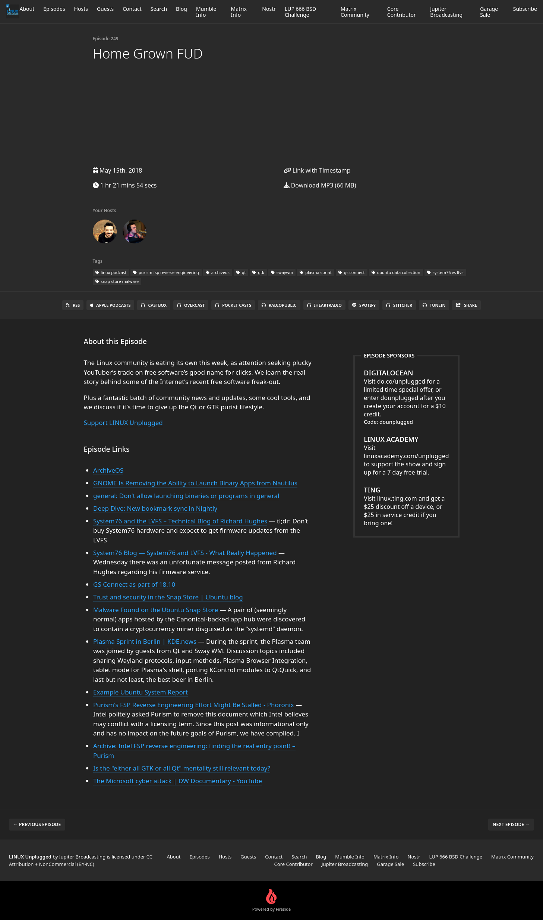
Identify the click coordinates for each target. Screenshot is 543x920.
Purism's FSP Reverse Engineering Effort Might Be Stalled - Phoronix (193, 704)
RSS (73, 305)
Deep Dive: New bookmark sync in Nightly (155, 508)
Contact (132, 8)
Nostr (269, 8)
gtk (258, 272)
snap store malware (117, 281)
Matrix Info (239, 11)
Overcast (191, 305)
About (26, 8)
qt (241, 272)
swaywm (282, 272)
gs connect (351, 272)
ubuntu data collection (396, 272)
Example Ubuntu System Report (140, 692)
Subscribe (525, 8)
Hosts (81, 8)
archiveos (218, 272)
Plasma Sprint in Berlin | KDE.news (144, 641)
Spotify (364, 305)
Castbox (153, 305)
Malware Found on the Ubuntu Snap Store (155, 609)
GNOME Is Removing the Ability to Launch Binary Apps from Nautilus (195, 483)
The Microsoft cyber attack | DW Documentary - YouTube (177, 780)
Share (466, 305)
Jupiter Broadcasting (446, 11)
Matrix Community (355, 11)
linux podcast (111, 272)
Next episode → (511, 824)
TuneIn (434, 305)
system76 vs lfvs (445, 272)
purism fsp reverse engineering (166, 272)
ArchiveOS (108, 470)
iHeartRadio (324, 305)
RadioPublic (279, 305)
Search (159, 8)
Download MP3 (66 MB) (320, 185)
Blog (181, 8)
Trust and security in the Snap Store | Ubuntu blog (168, 597)
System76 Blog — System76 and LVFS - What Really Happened (185, 552)
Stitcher (399, 305)
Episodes (54, 8)
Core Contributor (401, 11)
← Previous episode (37, 824)
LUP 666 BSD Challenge (300, 11)
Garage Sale (489, 11)
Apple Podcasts (110, 305)
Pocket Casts (233, 305)
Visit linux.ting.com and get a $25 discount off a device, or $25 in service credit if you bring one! (406, 506)
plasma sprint (315, 272)
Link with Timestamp (317, 170)
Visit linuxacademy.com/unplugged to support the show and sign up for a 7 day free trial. (406, 455)
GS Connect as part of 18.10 (134, 584)
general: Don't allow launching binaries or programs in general (186, 495)
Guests (105, 8)
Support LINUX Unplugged (123, 422)
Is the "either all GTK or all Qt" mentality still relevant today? (181, 768)
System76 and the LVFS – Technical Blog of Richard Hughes (180, 521)
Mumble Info (206, 11)
